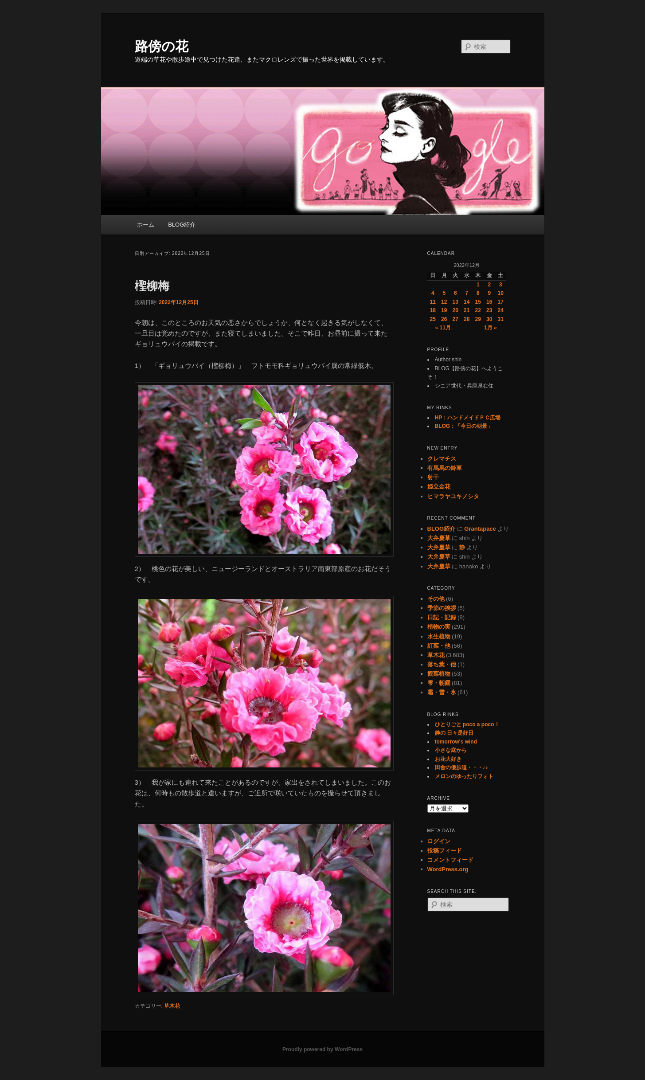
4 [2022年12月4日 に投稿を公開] (432, 293)
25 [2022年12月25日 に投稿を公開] (433, 319)
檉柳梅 (152, 286)
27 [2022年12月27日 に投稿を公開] (455, 319)
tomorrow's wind (456, 742)
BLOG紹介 (181, 224)
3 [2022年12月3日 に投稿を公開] (500, 285)
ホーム (145, 224)
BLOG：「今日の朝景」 (464, 426)
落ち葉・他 (441, 664)
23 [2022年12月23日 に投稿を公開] (489, 310)
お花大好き (448, 759)
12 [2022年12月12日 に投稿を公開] (444, 302)
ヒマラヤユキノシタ (453, 496)
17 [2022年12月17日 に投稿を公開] (501, 302)
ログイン (438, 841)
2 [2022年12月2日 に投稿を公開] (489, 285)
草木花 (172, 1006)
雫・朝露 (438, 683)
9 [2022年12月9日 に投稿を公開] (489, 293)
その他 (436, 598)
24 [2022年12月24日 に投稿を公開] (501, 310)
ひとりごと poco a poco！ (467, 724)
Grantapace (480, 528)
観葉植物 (438, 673)
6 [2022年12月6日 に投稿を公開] (455, 293)
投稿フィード (444, 850)
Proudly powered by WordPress (322, 1049)
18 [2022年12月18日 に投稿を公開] (433, 310)
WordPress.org (448, 869)
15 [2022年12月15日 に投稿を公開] (478, 302)
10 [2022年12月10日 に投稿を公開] (501, 293)
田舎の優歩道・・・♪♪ (461, 767)
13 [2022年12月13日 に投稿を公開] (455, 302)
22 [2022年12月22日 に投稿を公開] (478, 310)
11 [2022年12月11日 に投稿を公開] (433, 302)
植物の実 (438, 626)
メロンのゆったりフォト (464, 776)
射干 (433, 477)
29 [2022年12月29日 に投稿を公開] (478, 319)
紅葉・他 (438, 645)
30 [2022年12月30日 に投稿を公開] (489, 319)
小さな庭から (451, 750)
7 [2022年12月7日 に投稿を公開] (466, 293)
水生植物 (438, 636)
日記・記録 (441, 617)
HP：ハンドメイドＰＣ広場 (468, 418)
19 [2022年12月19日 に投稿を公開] (444, 310)
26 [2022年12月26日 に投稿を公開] (444, 319)
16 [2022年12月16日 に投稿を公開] (489, 302)
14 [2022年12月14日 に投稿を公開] (466, 302)
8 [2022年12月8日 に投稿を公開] (478, 293)
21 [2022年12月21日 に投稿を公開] (466, 310)
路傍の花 (161, 46)
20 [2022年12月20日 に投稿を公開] (455, 310)
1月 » (490, 328)
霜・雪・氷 (441, 692)
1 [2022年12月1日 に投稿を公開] (478, 285)
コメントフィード (450, 860)
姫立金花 (438, 486)
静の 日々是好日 (454, 733)
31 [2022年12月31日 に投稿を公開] (501, 319)
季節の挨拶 (441, 608)
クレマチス (441, 458)
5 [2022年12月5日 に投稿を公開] (444, 293)
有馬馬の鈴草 (444, 468)
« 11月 (443, 328)
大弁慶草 (438, 538)
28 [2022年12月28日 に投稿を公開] (466, 319)
